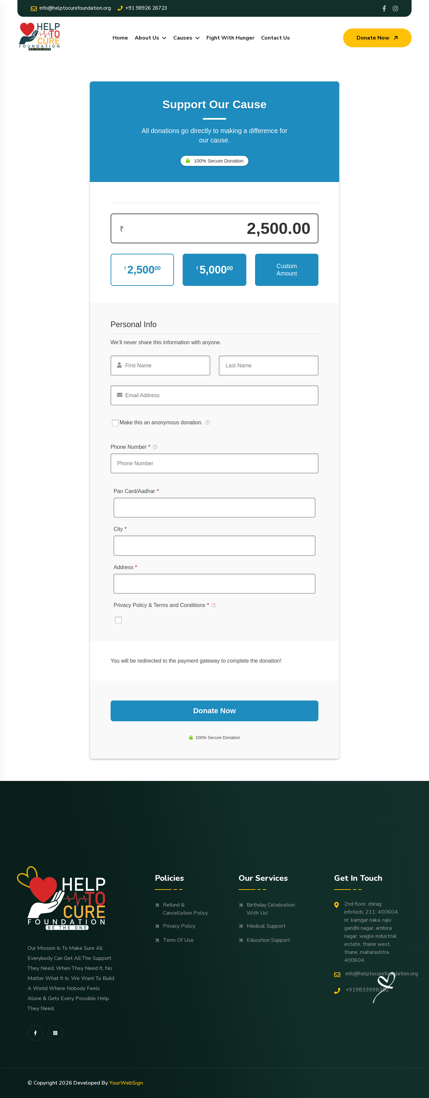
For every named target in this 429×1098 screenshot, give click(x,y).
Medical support (266, 926)
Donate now (378, 38)
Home (120, 38)
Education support (268, 940)
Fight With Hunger (230, 38)
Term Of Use (178, 940)
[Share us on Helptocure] (395, 8)
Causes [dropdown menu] (182, 38)
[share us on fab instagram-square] (55, 1033)
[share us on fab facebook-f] (35, 1033)
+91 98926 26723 (142, 8)
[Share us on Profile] (384, 8)
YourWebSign (126, 1083)
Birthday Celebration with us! (271, 909)
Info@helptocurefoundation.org (71, 8)
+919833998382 (361, 990)
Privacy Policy (179, 926)
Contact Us (275, 38)
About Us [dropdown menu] (147, 38)
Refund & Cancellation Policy (185, 909)
